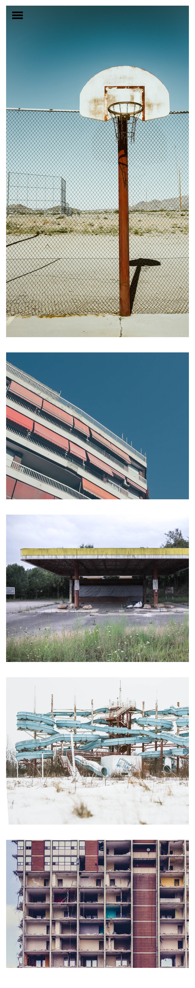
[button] (17, 15)
